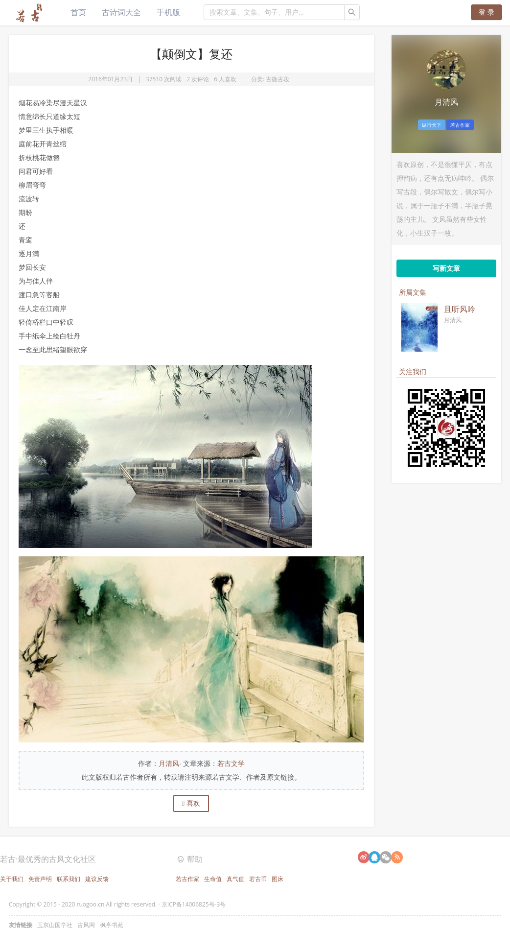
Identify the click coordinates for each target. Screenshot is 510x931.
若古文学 (231, 763)
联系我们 (68, 879)
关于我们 (11, 879)
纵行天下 (431, 124)
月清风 (169, 763)
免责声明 (40, 879)
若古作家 (460, 124)
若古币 (258, 879)
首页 (78, 12)
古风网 (86, 925)
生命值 (213, 879)
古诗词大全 (121, 12)
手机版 (168, 12)
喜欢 (191, 803)
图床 (277, 879)
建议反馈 (97, 879)
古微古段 (277, 79)
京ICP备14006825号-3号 (194, 904)
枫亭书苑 (111, 925)
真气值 (235, 879)
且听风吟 (459, 309)
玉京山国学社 (54, 925)
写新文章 (446, 268)
